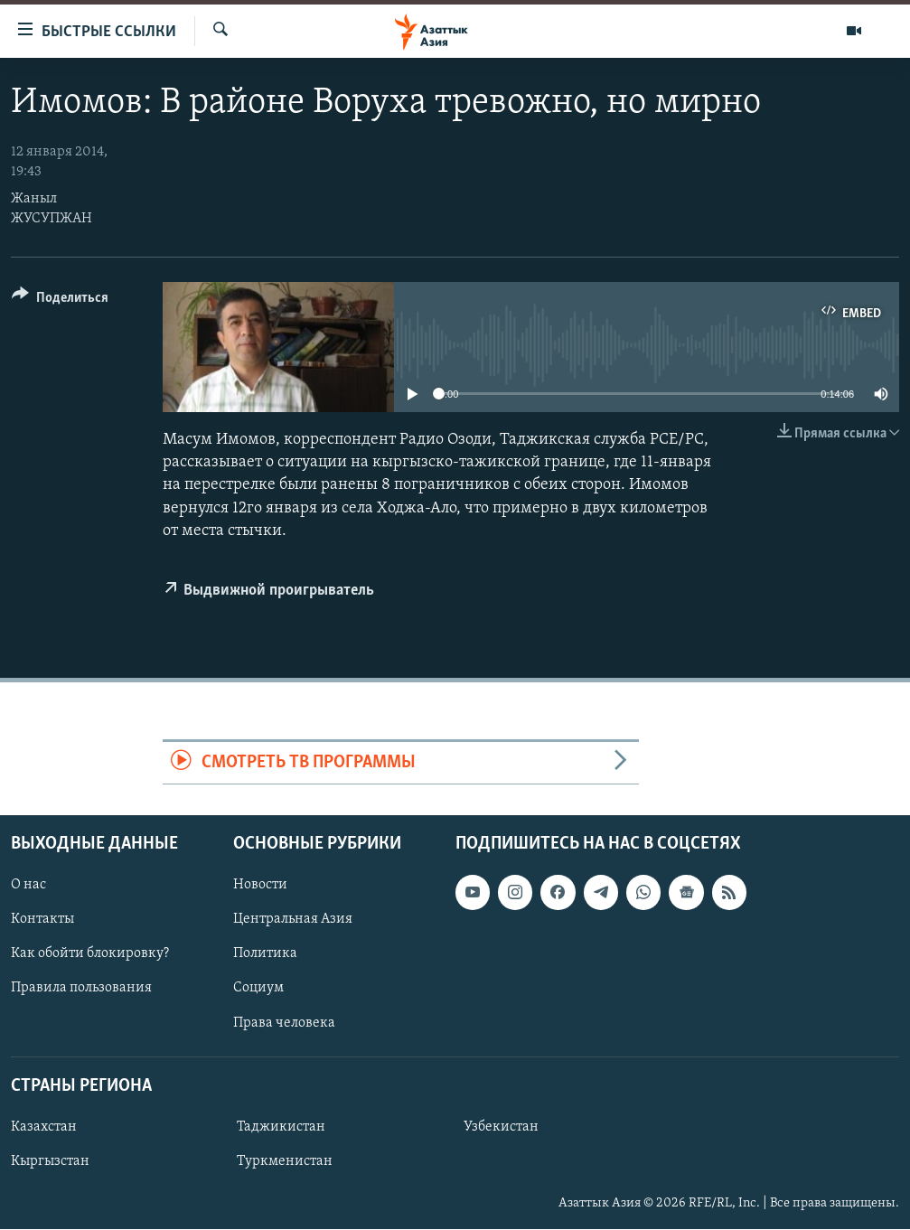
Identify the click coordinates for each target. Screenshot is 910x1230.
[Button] (60, 300)
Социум (258, 988)
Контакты (42, 920)
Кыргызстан (50, 1161)
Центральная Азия (292, 920)
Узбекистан (501, 1127)
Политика (265, 954)
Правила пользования (81, 988)
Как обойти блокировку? (90, 954)
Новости (260, 885)
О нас (28, 885)
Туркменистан (285, 1161)
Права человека (284, 1023)
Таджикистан (281, 1127)
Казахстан (44, 1127)
